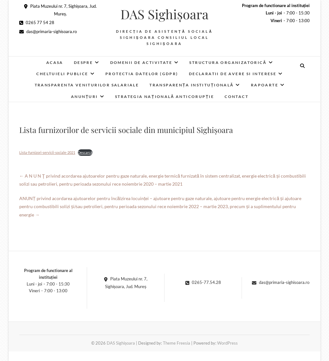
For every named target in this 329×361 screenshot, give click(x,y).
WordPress (227, 343)
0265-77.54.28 (203, 282)
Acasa (54, 62)
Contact (236, 96)
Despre (83, 62)
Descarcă (85, 152)
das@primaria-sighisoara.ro (48, 31)
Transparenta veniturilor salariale (87, 85)
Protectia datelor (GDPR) (141, 73)
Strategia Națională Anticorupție (164, 96)
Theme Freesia (176, 343)
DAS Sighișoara (164, 14)
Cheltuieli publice (62, 73)
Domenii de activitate (141, 62)
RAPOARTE (264, 85)
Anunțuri (84, 96)
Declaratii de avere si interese (232, 73)
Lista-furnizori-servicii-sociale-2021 (47, 152)
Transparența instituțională (191, 85)
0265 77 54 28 (36, 22)
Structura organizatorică (227, 62)
